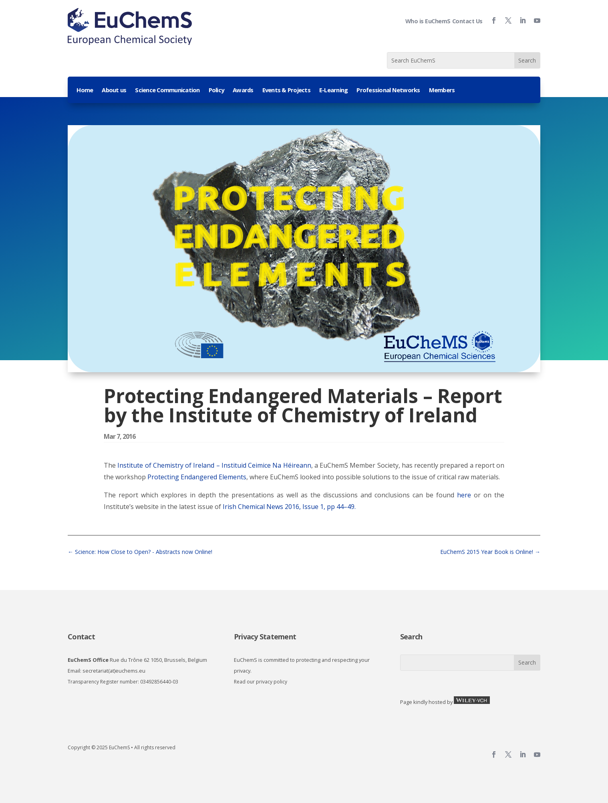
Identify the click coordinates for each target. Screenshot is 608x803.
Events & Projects (286, 90)
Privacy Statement (265, 636)
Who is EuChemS (428, 21)
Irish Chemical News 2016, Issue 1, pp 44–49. (289, 506)
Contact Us (467, 21)
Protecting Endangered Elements (196, 476)
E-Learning (333, 90)
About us (114, 90)
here (464, 495)
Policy (216, 90)
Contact (81, 636)
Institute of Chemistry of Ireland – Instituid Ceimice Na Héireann (214, 465)
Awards (243, 90)
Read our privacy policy (260, 681)
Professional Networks (388, 90)
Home (85, 90)
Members (442, 90)
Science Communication (167, 90)
